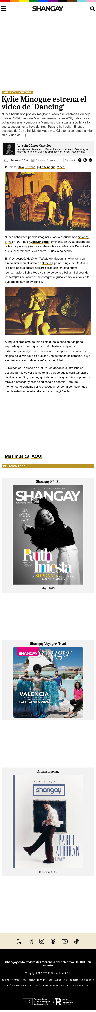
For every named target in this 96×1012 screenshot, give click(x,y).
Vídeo (61, 167)
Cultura (25, 92)
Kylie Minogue (46, 167)
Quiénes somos (11, 980)
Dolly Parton (83, 246)
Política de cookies (46, 985)
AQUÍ (36, 456)
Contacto (28, 980)
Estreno (30, 167)
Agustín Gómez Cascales (34, 145)
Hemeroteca (44, 980)
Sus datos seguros (82, 980)
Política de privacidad (19, 985)
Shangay (9, 92)
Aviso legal (61, 980)
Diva (21, 167)
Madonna (59, 258)
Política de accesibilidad (75, 985)
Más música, (17, 456)
